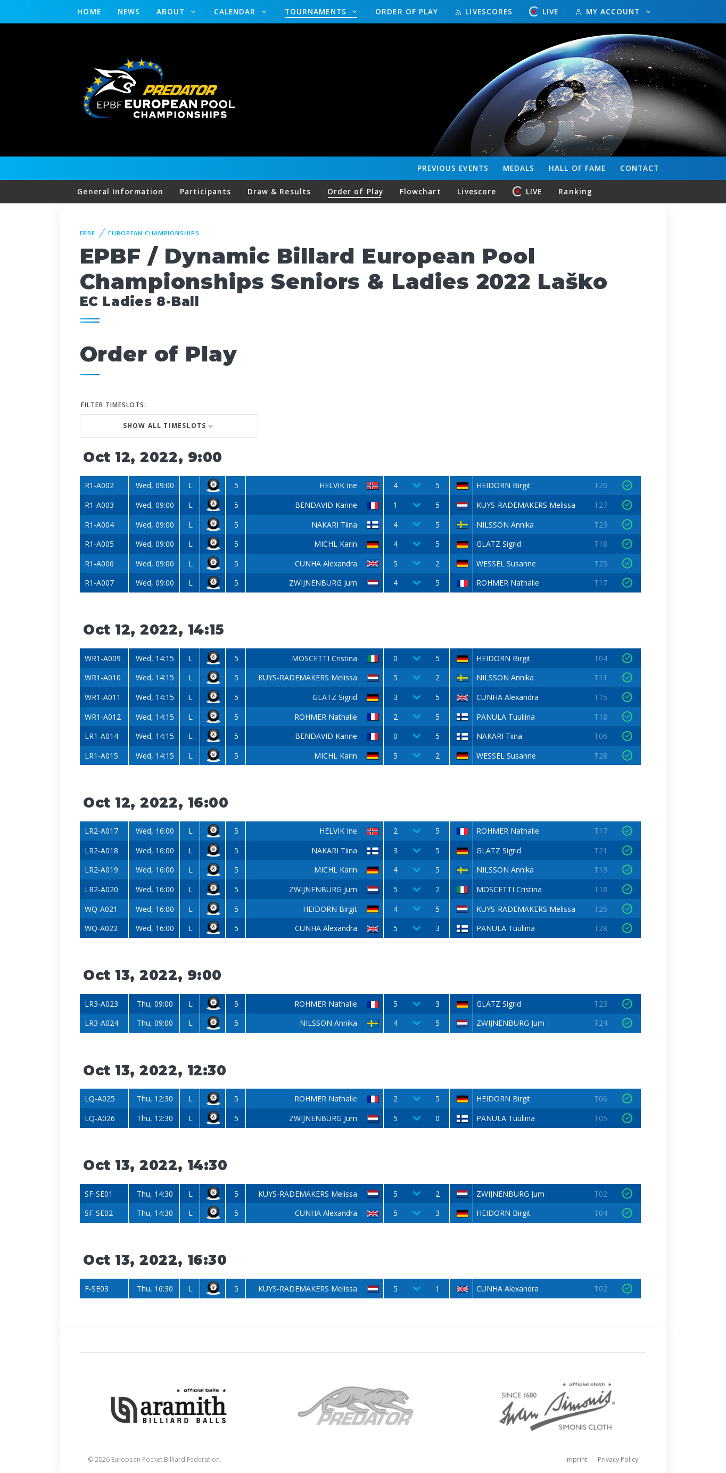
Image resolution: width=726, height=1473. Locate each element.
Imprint (576, 1459)
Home (89, 11)
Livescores (484, 11)
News (129, 11)
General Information (120, 191)
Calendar (236, 11)
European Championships (153, 233)
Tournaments (317, 11)
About (172, 11)
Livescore (476, 191)
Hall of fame (577, 168)
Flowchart (420, 191)
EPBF (88, 233)
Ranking (575, 191)
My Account (608, 11)
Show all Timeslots (165, 425)
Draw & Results (279, 191)
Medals (519, 168)
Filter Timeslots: (113, 404)
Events (453, 168)
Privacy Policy (618, 1459)
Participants (205, 191)
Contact (639, 168)
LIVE (544, 11)
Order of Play (406, 11)
